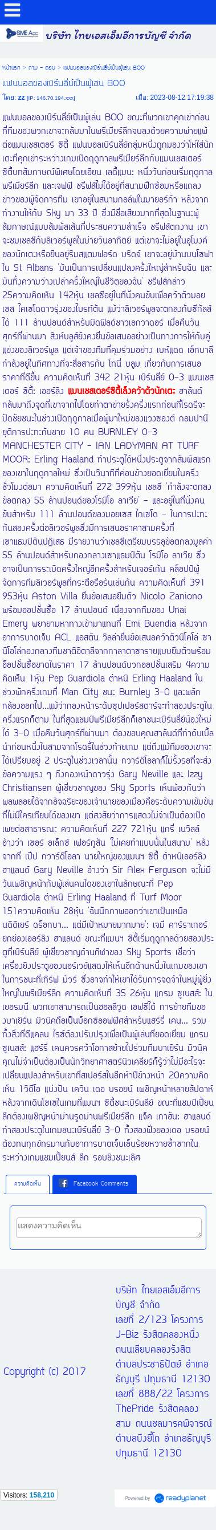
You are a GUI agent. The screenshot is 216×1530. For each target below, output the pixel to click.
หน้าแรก (11, 68)
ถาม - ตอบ (41, 68)
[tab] (28, 1184)
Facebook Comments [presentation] (93, 1183)
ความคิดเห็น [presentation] (27, 1184)
